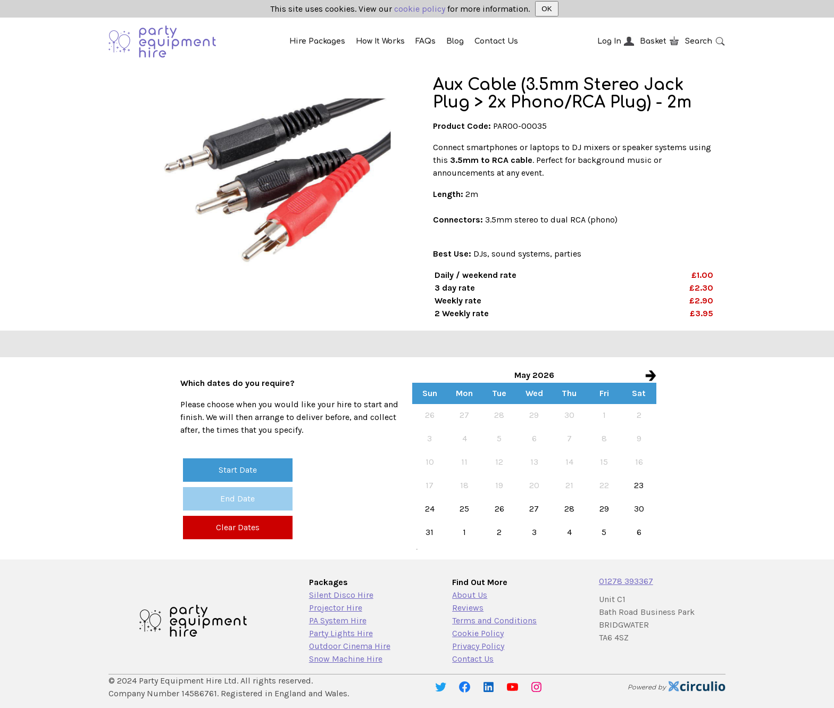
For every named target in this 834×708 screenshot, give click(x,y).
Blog (455, 41)
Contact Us (496, 41)
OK (546, 9)
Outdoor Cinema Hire (349, 646)
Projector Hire (335, 608)
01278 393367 (626, 581)
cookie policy (419, 9)
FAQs (425, 41)
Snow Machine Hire (345, 659)
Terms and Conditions (494, 620)
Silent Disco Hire (341, 595)
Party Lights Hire (341, 633)
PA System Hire (337, 620)
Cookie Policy (478, 633)
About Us (469, 595)
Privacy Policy (478, 646)
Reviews (467, 608)
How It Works (380, 41)
